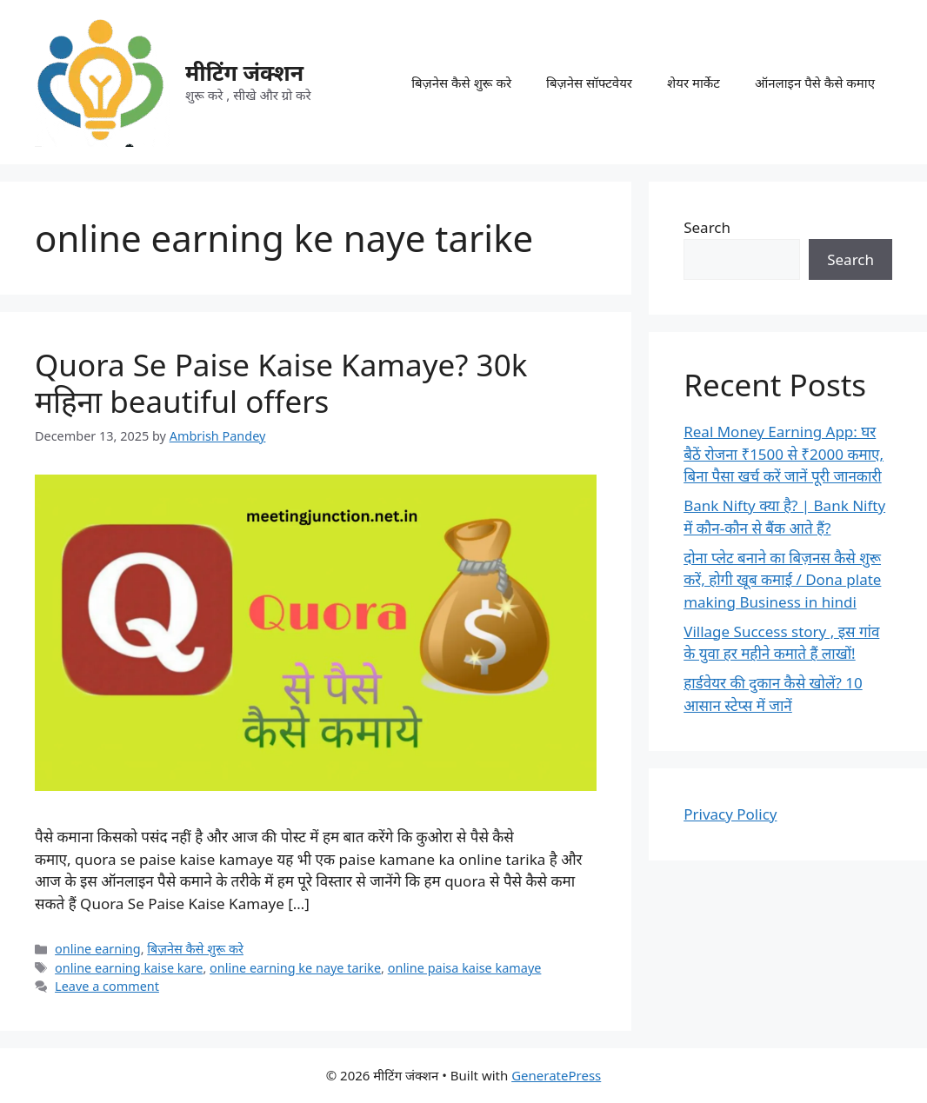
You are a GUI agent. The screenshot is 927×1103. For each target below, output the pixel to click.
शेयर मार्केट (693, 82)
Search (707, 227)
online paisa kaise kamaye (465, 968)
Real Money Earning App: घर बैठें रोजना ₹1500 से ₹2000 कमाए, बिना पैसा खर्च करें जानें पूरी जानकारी (784, 454)
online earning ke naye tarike (295, 968)
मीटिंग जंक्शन (244, 72)
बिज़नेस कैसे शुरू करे (461, 82)
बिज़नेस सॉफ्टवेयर (589, 82)
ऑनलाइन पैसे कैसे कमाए (815, 82)
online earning (98, 948)
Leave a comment (107, 986)
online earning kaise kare (129, 968)
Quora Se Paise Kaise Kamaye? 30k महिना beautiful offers (281, 383)
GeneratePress (556, 1075)
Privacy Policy (730, 814)
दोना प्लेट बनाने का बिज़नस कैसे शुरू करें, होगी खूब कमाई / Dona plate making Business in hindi (782, 580)
